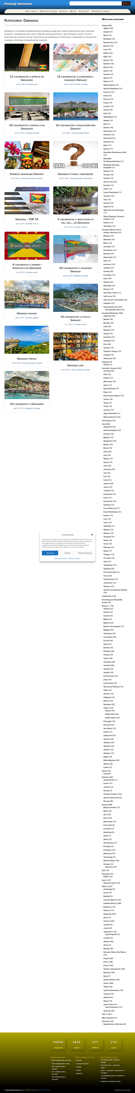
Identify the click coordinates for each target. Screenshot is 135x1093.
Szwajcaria (107, 735)
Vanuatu (106, 410)
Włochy (106, 764)
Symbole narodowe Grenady (27, 173)
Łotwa (105, 767)
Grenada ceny (75, 365)
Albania (106, 609)
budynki (106, 896)
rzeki (105, 976)
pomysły (106, 846)
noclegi (106, 791)
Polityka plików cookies (60, 558)
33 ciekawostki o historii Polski (110, 1061)
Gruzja (106, 462)
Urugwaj (106, 355)
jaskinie (106, 925)
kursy (105, 774)
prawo (35, 272)
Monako (106, 694)
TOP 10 (35, 224)
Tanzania (106, 196)
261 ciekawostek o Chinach (59, 1073)
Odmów (67, 553)
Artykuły (84, 11)
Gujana (106, 334)
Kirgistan (106, 505)
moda (105, 839)
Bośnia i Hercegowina (111, 626)
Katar (105, 498)
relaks (106, 877)
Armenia (106, 434)
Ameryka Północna (109, 230)
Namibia (106, 142)
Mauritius (107, 135)
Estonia (106, 648)
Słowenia (106, 746)
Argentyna (107, 316)
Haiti (105, 261)
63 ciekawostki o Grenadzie (27, 403)
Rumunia (106, 725)
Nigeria (106, 149)
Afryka (104, 25)
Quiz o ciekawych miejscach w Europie (112, 1072)
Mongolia (107, 537)
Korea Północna (109, 508)
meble (105, 836)
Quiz (103, 870)
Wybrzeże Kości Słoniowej (113, 210)
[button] (92, 535)
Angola (106, 32)
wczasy (106, 801)
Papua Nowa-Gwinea (111, 396)
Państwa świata (48, 11)
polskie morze (110, 718)
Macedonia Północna (111, 687)
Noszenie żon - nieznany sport (110, 1066)
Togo (105, 199)
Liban (105, 522)
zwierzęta (106, 1021)
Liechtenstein (108, 676)
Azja (103, 424)
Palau (105, 392)
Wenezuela (107, 358)
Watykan (106, 753)
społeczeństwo (83, 133)
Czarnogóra (107, 637)
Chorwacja (107, 633)
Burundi (106, 46)
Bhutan (106, 444)
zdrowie (106, 864)
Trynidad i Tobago (110, 351)
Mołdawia (107, 697)
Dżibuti (106, 53)
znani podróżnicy (111, 1007)
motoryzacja (108, 843)
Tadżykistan (108, 565)
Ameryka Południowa (110, 313)
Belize (105, 243)
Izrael (105, 480)
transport (107, 994)
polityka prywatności (123, 1090)
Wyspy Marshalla (110, 413)
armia (105, 893)
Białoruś (106, 623)
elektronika (107, 822)
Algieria (106, 28)
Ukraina (106, 750)
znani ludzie (108, 1004)
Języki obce (108, 932)
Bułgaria (106, 630)
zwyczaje (107, 1011)
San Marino (107, 728)
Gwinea (106, 81)
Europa (104, 606)
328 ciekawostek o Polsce (61, 1060)
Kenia (105, 96)
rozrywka (105, 874)
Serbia (106, 732)
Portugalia (107, 721)
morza (105, 945)
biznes (106, 811)
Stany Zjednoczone (110, 307)
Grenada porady (27, 358)
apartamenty (108, 780)
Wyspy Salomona (110, 417)
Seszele (106, 178)
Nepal (105, 540)
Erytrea (106, 60)
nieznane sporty (109, 883)
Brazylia (106, 323)
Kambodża (107, 494)
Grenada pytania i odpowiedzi (75, 173)
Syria (105, 561)
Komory (106, 99)
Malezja (106, 530)
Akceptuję (50, 553)
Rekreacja (107, 853)
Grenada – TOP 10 (26, 219)
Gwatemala (107, 257)
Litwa (105, 680)
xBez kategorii (107, 1018)
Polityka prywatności (74, 558)
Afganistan (107, 427)
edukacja (29, 133)
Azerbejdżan (107, 421)
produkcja (107, 850)
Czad (105, 49)
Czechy (106, 641)
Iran (105, 476)
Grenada (30, 84)
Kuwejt (106, 515)
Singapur (106, 554)
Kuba (105, 278)
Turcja (105, 576)
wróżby (106, 365)
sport (36, 84)
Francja (106, 655)
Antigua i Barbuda (110, 232)
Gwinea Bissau (109, 85)
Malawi (106, 120)
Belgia (105, 619)
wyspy (106, 1001)
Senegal (106, 175)
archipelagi (107, 889)
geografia (77, 276)
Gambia (106, 74)
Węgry (105, 757)
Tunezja (106, 203)
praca (105, 962)
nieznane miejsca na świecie (114, 952)
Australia (106, 371)
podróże (105, 777)
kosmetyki (107, 825)
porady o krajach (36, 363)
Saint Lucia (107, 296)
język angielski (111, 934)
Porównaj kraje (100, 11)
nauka (104, 771)
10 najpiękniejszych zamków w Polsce (112, 1077)
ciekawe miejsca (110, 903)
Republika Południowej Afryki (114, 152)
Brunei (106, 448)
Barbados (107, 239)
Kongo (105, 103)
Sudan (105, 189)
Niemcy (106, 701)
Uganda (106, 207)
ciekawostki (29, 408)
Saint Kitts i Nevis (110, 293)
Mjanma (106, 533)
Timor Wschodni (109, 572)
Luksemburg (108, 683)
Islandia (106, 672)
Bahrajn (106, 437)
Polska (106, 708)
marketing (107, 832)
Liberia (106, 110)
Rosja (105, 551)
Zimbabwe (107, 226)
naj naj (106, 949)
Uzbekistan (107, 583)
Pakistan (106, 547)
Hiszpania (107, 662)
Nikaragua (107, 285)
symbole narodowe (36, 178)
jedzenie (106, 787)
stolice (83, 324)
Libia (105, 113)
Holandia (106, 665)
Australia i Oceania (109, 368)
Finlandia (107, 651)
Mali (105, 124)
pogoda (35, 318)
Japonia (106, 483)
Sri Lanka (107, 558)
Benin (105, 35)
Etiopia (106, 67)
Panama (106, 289)
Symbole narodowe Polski (111, 1081)
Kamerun (107, 92)
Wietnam (106, 586)
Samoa (106, 399)
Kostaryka (107, 275)
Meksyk (106, 282)
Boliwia (106, 319)
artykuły (105, 362)
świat (104, 886)
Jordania (106, 491)
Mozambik (107, 138)
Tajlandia (107, 569)
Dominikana (108, 250)
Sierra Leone (108, 182)
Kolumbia (107, 337)
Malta (105, 690)
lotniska (106, 938)
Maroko (106, 127)
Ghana (106, 78)
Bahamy (106, 236)
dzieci (105, 818)
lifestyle (106, 829)
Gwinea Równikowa (111, 89)
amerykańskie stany (113, 310)
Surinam (106, 348)
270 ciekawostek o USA (60, 1063)
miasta (106, 941)
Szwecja (106, 739)
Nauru (105, 385)
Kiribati (106, 378)
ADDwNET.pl (45, 1090)
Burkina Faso (108, 42)
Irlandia (106, 669)
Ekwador (106, 330)
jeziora (106, 928)
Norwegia (107, 704)
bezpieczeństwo (109, 807)
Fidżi (105, 374)
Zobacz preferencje (85, 553)
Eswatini (106, 64)
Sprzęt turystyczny (110, 798)
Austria (106, 616)
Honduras (107, 264)
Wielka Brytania (109, 760)
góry (105, 918)
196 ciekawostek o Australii (59, 1078)
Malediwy (107, 526)
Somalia (106, 185)
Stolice (63, 11)
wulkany (106, 997)
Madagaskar (108, 117)
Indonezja (107, 469)
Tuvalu (105, 406)
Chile (105, 326)
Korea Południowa (110, 512)
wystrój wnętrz (109, 861)
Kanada (106, 271)
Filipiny (106, 459)
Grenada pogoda (27, 313)
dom (105, 814)
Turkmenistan (108, 579)
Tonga (105, 403)
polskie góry (110, 714)
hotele (106, 783)
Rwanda (106, 171)
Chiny (105, 452)
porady (104, 805)
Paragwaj (107, 341)
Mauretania (107, 131)
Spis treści (31, 11)
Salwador (107, 303)
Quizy (73, 11)
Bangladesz (108, 441)
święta (106, 987)
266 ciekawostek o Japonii (59, 1068)
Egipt (105, 57)
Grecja (106, 658)
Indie (105, 466)
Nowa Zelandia (109, 389)
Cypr (105, 455)
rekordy (84, 227)
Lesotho (106, 106)
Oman (105, 544)
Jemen (106, 487)
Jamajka (106, 268)
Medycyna (109, 867)
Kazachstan (108, 501)
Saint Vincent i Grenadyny (113, 300)
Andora (106, 612)
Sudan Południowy (110, 192)
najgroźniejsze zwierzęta (113, 1024)
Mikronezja (107, 381)
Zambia (106, 223)
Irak (105, 473)
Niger (105, 145)
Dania (105, 644)
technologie (108, 857)
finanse (77, 84)
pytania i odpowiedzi (84, 178)
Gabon (106, 71)
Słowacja (106, 742)
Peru (105, 344)
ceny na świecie (77, 370)
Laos (105, 519)
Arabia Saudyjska (110, 430)
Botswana (107, 39)
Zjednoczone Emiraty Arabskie (115, 590)
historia (106, 921)
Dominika (107, 247)
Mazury (108, 711)
